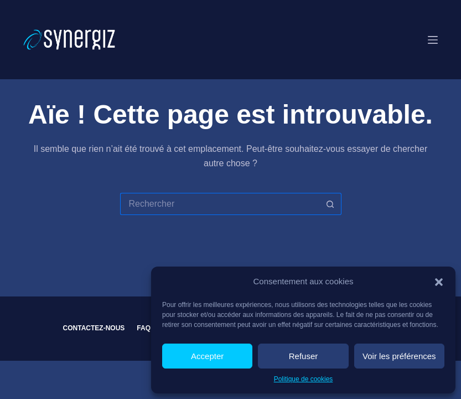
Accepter (207, 356)
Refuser (303, 356)
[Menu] (433, 40)
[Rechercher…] (219, 204)
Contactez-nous (94, 328)
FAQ (144, 328)
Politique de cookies (303, 379)
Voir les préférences (399, 356)
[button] (438, 282)
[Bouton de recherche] (330, 204)
